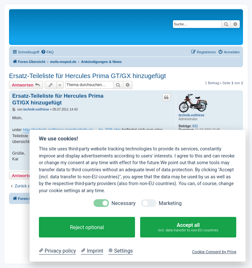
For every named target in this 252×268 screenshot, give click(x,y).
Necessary (124, 203)
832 (195, 126)
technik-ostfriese (191, 115)
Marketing (170, 203)
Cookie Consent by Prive (214, 251)
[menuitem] (47, 52)
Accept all (188, 227)
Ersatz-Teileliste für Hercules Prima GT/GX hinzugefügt (87, 75)
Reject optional (87, 227)
